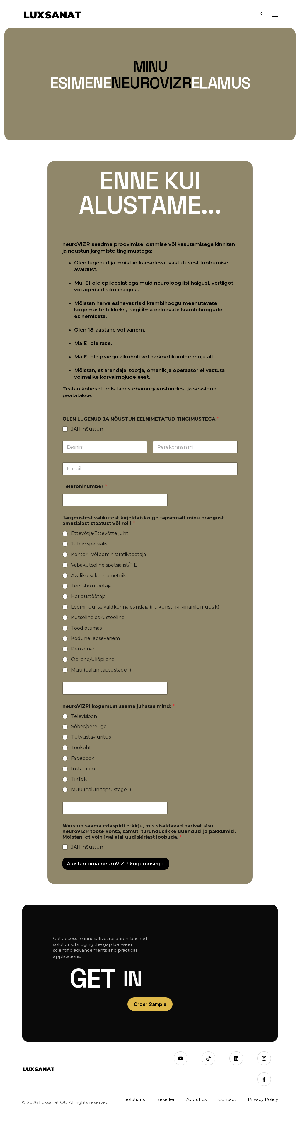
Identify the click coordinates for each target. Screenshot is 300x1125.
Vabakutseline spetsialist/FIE (104, 565)
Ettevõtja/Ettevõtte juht (99, 533)
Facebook (82, 758)
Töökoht (81, 747)
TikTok (79, 779)
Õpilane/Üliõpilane (93, 659)
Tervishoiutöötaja (91, 586)
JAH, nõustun (87, 429)
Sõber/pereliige (89, 726)
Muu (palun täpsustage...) (101, 670)
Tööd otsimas (86, 628)
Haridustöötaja (88, 596)
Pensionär (83, 649)
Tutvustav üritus (91, 737)
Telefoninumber (84, 486)
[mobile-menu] (273, 15)
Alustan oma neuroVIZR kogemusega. (116, 863)
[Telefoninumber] (115, 500)
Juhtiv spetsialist (90, 544)
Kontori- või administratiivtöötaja (108, 554)
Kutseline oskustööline (98, 617)
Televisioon (84, 716)
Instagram (83, 768)
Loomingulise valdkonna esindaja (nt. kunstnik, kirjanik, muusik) (145, 607)
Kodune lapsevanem (95, 638)
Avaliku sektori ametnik (98, 575)
